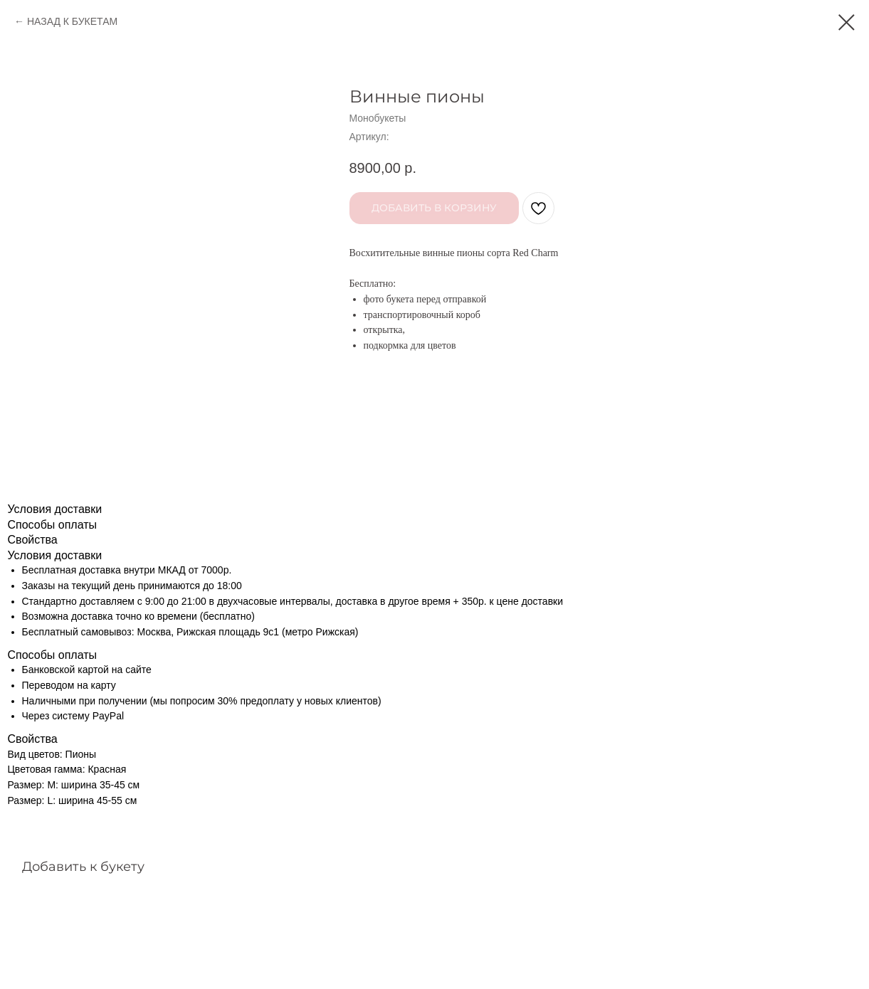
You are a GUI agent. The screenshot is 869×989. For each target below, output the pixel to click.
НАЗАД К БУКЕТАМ (72, 21)
